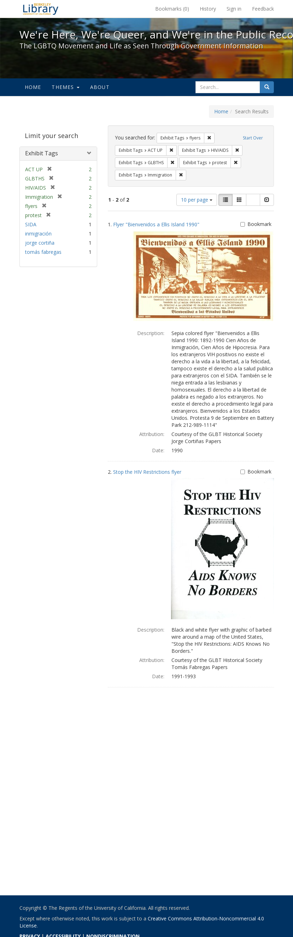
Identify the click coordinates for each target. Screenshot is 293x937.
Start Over (253, 138)
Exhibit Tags (41, 153)
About (100, 87)
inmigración (38, 233)
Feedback (263, 8)
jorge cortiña (39, 242)
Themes (65, 87)
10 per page (196, 199)
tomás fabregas (43, 252)
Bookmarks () (172, 8)
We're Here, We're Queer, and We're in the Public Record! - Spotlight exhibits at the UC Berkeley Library (40, 9)
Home (33, 87)
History (208, 8)
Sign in (234, 8)
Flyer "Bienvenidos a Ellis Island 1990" (156, 224)
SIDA (30, 224)
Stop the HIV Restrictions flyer (147, 472)
